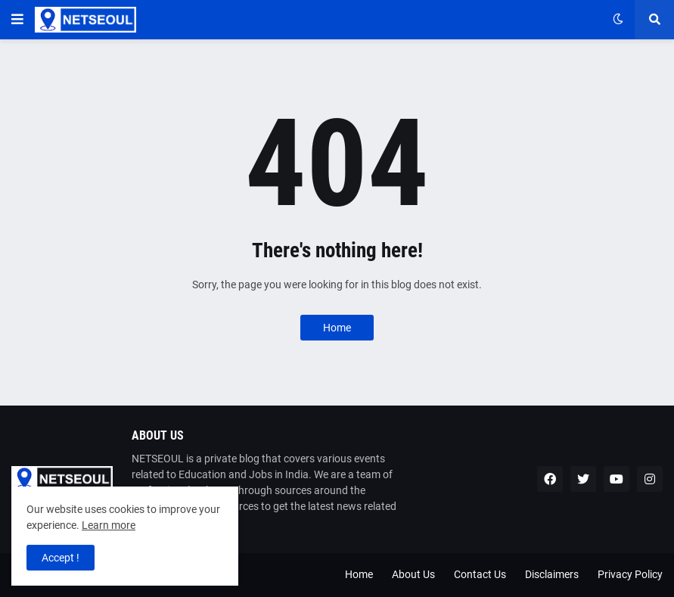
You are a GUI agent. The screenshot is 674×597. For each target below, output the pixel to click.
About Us (413, 574)
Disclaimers (552, 574)
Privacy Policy (630, 574)
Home (337, 328)
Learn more (108, 525)
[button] (17, 20)
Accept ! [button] (60, 558)
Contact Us (480, 574)
